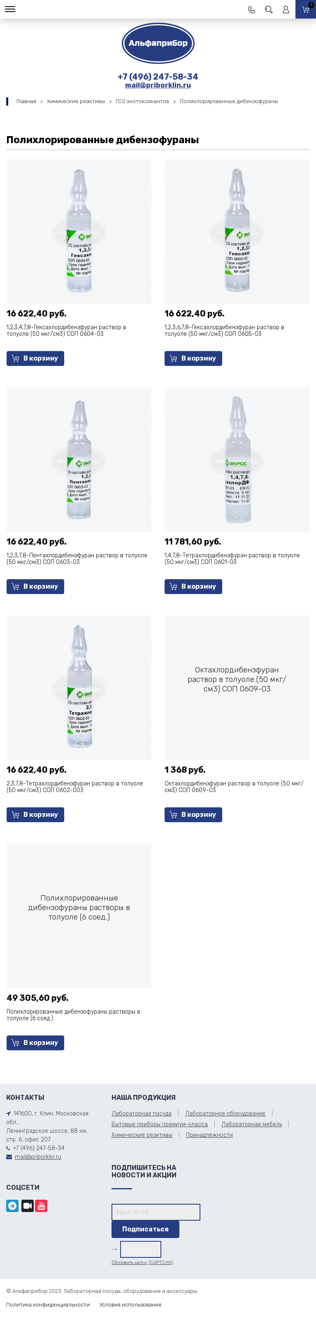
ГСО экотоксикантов (142, 101)
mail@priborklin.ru (158, 85)
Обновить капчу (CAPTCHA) (142, 1262)
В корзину (35, 358)
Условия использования (130, 1305)
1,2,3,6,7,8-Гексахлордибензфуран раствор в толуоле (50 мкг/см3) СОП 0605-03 (224, 330)
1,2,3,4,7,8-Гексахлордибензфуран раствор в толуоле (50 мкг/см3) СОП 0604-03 (66, 330)
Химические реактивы (76, 101)
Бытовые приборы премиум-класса (160, 1124)
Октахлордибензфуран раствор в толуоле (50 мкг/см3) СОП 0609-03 (234, 787)
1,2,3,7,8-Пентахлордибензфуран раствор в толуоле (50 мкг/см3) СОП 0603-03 (77, 559)
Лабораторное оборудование (225, 1113)
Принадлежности (209, 1135)
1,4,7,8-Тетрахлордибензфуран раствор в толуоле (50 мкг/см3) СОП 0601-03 (232, 559)
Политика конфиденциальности (48, 1305)
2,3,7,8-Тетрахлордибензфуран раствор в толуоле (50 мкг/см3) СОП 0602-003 (75, 787)
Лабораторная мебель (251, 1124)
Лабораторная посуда (142, 1113)
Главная (26, 101)
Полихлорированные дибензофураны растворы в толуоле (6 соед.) (73, 1015)
